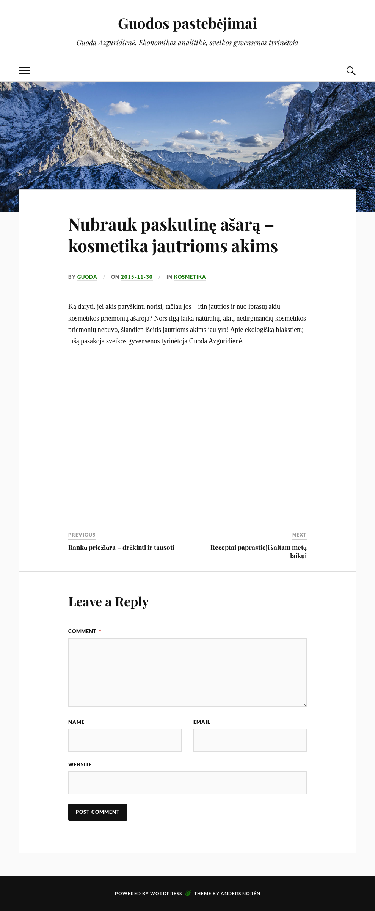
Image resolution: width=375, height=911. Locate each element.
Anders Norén (240, 893)
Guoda (87, 277)
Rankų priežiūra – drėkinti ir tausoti (121, 547)
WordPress (166, 893)
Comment (84, 631)
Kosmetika (190, 277)
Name (76, 722)
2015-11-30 (137, 277)
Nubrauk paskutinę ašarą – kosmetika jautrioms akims (173, 234)
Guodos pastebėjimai (187, 23)
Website (80, 764)
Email (201, 722)
